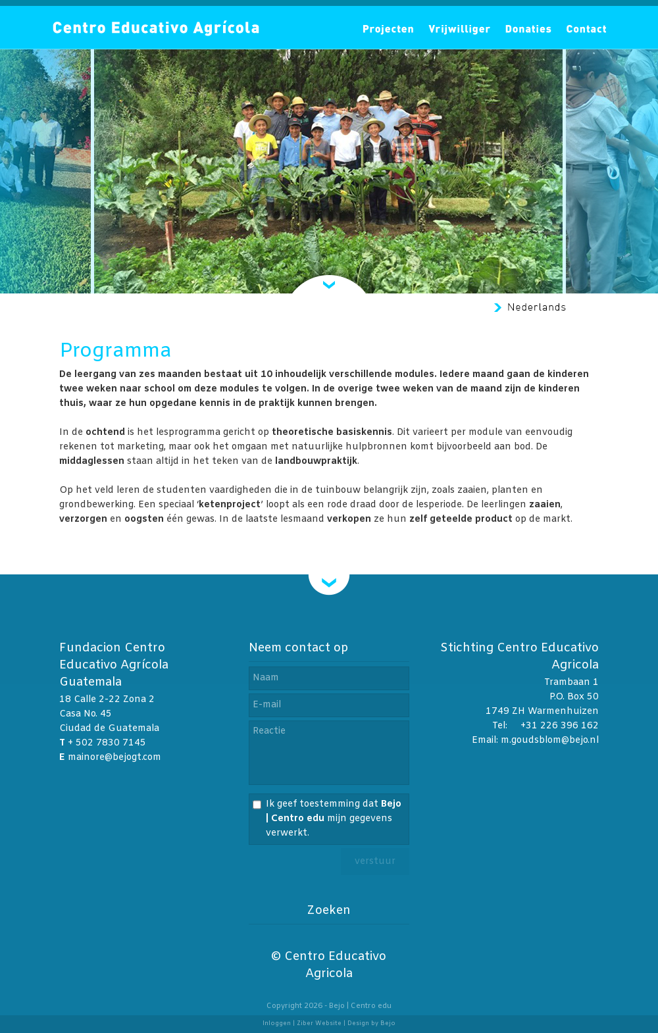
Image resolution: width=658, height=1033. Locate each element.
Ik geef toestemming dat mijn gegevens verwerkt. (333, 819)
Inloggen (277, 1024)
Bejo (387, 1024)
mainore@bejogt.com (114, 757)
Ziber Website (319, 1024)
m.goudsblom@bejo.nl (550, 740)
